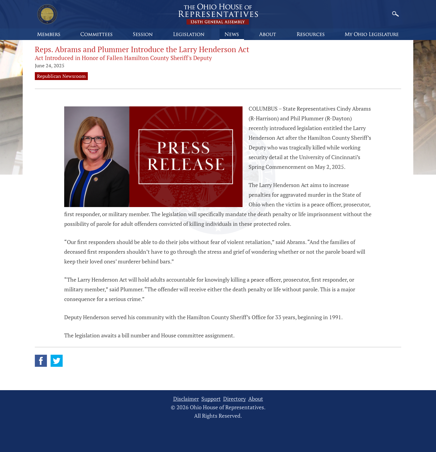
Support (211, 399)
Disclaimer (186, 399)
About (255, 399)
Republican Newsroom (61, 76)
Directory (234, 399)
